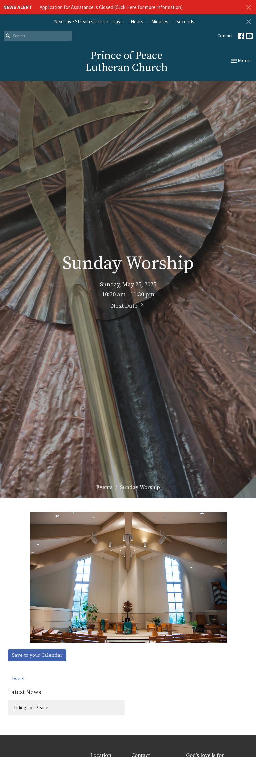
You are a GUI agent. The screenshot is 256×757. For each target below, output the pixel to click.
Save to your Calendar (37, 655)
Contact (225, 35)
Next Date (128, 305)
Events (104, 487)
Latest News (24, 692)
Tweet (18, 678)
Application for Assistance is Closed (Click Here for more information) (111, 7)
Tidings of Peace (30, 707)
